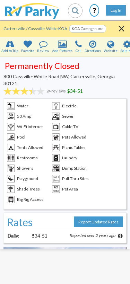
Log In (116, 10)
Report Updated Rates (98, 221)
